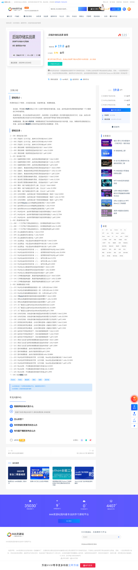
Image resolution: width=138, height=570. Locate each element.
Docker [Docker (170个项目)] (116, 229)
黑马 (68, 16)
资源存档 (125, 2)
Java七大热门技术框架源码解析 (83, 482)
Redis (21, 296)
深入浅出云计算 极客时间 (85, 453)
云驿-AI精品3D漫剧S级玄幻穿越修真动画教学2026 (122, 193)
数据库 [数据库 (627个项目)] (117, 246)
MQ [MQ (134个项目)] (112, 233)
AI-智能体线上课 (119, 151)
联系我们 (132, 2)
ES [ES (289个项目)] (121, 229)
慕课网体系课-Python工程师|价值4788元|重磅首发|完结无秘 (62, 483)
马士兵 (61, 16)
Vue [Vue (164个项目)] (117, 236)
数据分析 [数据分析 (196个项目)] (111, 246)
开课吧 (88, 16)
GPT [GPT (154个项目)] (103, 233)
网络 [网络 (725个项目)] (103, 252)
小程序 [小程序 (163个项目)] (103, 242)
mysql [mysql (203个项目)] (117, 233)
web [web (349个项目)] (121, 236)
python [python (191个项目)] (123, 233)
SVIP (134, 399)
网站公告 (105, 2)
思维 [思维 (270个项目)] (120, 242)
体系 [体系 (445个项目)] (110, 239)
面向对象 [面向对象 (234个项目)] (125, 252)
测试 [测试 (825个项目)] (110, 249)
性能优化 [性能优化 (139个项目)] (125, 242)
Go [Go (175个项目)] (125, 229)
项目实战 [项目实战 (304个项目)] (115, 255)
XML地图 (65, 558)
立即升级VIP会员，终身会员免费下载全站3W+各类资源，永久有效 (72, 59)
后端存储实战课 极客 (25, 389)
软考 (105, 16)
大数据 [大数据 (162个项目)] (120, 239)
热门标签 (112, 2)
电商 (27, 109)
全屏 (134, 420)
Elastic (24, 203)
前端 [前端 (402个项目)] (115, 239)
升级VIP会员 (55, 64)
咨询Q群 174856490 (61, 2)
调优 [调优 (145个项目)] (115, 252)
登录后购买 (116, 110)
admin (16, 440)
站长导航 (74, 558)
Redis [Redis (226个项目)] (103, 236)
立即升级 (73, 565)
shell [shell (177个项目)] (108, 236)
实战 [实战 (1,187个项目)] (125, 239)
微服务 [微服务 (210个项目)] (114, 242)
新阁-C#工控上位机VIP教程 (39, 481)
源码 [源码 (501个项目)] (115, 249)
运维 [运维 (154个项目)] (120, 252)
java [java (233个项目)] (108, 233)
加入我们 (95, 9)
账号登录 (87, 565)
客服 (134, 414)
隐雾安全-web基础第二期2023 (17, 482)
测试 (21, 375)
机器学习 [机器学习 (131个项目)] (104, 249)
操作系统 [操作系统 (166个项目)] (104, 246)
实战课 (46, 16)
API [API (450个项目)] (107, 229)
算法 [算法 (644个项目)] (124, 249)
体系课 (38, 16)
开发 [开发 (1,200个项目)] (109, 242)
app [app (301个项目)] (111, 229)
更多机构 (97, 16)
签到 (134, 407)
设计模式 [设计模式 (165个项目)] (109, 252)
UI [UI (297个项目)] (112, 236)
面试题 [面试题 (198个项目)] (108, 255)
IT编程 (17, 16)
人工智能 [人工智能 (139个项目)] (104, 239)
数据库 (28, 124)
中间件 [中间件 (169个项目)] (126, 236)
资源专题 (119, 2)
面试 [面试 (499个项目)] (103, 255)
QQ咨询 (115, 127)
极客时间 (54, 16)
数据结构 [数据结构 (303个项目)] (124, 246)
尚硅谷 (74, 16)
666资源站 (16, 23)
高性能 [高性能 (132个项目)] (121, 255)
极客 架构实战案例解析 (16, 453)
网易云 (81, 16)
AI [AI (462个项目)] (102, 229)
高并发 (31, 121)
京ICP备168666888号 (73, 556)
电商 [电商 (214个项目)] (120, 249)
